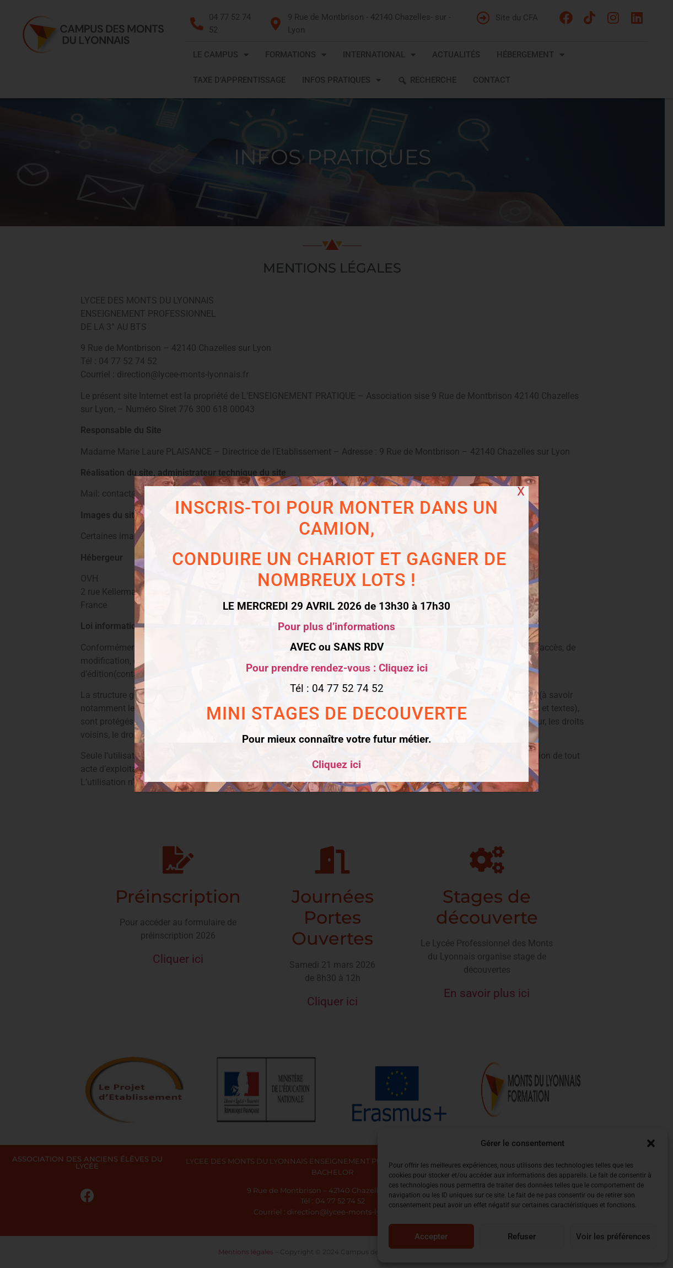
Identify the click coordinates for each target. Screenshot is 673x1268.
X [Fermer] (521, 491)
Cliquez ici (336, 764)
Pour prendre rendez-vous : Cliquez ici (337, 668)
